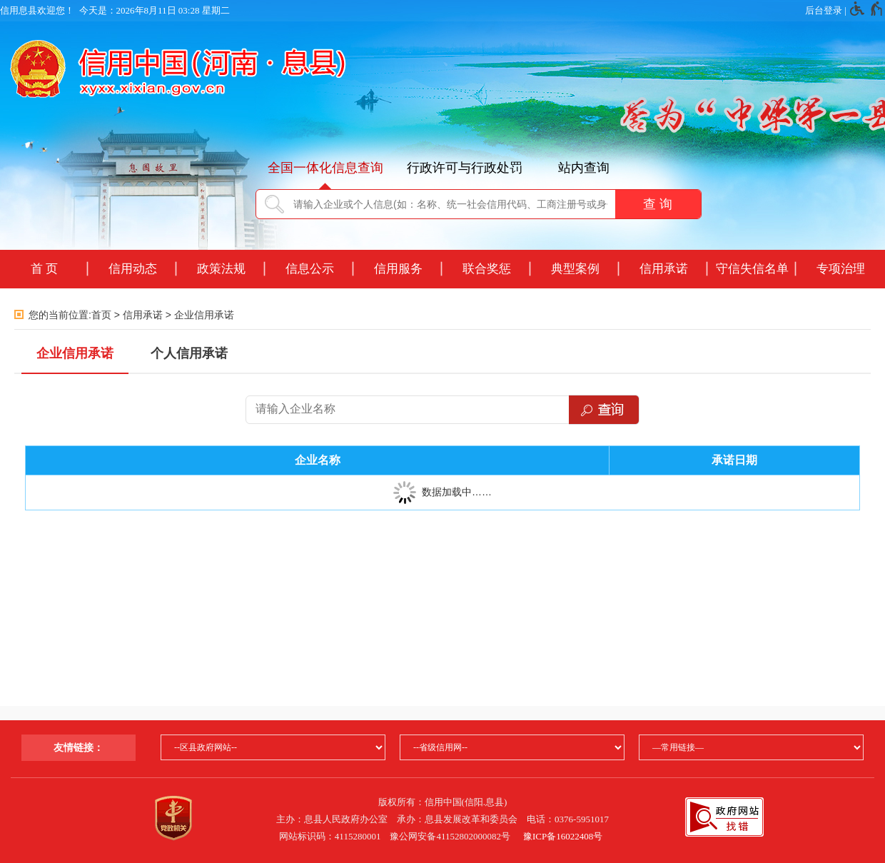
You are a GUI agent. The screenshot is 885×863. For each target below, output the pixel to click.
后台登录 (823, 10)
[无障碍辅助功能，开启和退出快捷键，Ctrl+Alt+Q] (867, 10)
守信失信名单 (752, 269)
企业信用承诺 (204, 315)
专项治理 (840, 269)
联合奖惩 (486, 269)
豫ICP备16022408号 (562, 836)
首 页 (45, 269)
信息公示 (309, 269)
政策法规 (221, 269)
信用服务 (398, 269)
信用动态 (132, 269)
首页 (101, 315)
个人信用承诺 (189, 353)
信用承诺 (663, 269)
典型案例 (575, 269)
